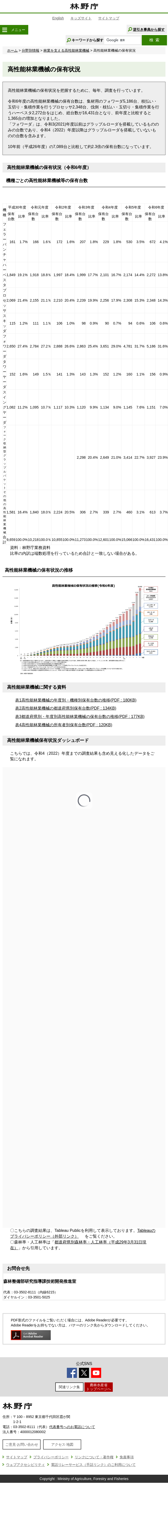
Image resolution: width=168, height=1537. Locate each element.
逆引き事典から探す (149, 29)
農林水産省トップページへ (98, 1387)
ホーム (12, 50)
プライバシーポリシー (51, 1457)
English (58, 18)
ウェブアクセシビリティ (25, 1465)
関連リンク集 (69, 1387)
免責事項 (127, 1457)
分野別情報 (30, 50)
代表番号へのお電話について (72, 1427)
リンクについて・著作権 (94, 1457)
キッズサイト (81, 18)
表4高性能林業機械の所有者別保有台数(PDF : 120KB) (63, 725)
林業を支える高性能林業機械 (66, 50)
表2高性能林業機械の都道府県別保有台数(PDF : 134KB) (65, 708)
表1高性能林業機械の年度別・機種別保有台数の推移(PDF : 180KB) (75, 700)
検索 (154, 40)
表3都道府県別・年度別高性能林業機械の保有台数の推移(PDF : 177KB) (80, 716)
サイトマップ (108, 18)
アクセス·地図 (62, 1444)
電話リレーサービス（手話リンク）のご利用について (93, 1465)
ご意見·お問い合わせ (21, 1444)
